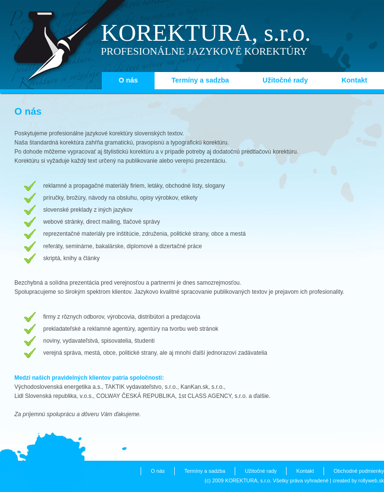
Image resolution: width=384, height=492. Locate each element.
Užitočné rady (285, 80)
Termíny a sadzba (200, 80)
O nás (128, 80)
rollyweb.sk (371, 480)
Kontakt (354, 80)
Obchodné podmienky (359, 471)
